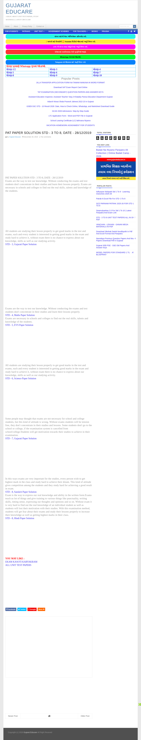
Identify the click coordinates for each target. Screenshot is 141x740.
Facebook (11, 609)
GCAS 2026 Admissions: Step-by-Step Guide (70, 111)
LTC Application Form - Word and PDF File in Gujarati (70, 116)
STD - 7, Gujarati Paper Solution (21, 438)
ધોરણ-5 (10, 72)
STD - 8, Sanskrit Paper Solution (21, 492)
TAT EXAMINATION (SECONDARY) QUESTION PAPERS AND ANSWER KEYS (70, 92)
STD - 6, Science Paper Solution (20, 378)
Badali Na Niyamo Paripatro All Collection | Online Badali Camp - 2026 (113, 153)
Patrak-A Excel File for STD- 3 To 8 (110, 199)
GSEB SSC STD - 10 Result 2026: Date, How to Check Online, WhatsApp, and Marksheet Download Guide (70, 106)
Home (7, 26)
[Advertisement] (48, 157)
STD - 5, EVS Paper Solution (19, 325)
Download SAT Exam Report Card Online (70, 87)
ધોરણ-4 (97, 69)
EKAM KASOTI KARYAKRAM (21, 561)
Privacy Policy (27, 26)
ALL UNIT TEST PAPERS (18, 565)
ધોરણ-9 (53, 75)
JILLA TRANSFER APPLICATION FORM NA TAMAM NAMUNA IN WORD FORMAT (70, 83)
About (16, 26)
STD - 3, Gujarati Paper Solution (21, 244)
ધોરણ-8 (10, 75)
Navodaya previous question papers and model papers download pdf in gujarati (116, 239)
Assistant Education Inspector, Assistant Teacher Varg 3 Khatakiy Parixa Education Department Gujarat (70, 97)
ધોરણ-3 (53, 69)
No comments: (46, 137)
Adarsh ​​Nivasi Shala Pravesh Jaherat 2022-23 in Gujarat (70, 102)
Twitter (22, 609)
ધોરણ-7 (97, 72)
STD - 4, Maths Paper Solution (20, 315)
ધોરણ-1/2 (11, 69)
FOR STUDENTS (11, 31)
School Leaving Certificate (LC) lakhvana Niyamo (70, 121)
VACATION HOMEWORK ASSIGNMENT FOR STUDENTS (70, 125)
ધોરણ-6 (53, 72)
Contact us (40, 26)
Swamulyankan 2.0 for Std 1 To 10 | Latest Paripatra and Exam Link (113, 211)
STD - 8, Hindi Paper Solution (19, 518)
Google (32, 609)
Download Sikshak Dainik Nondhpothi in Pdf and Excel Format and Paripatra (114, 232)
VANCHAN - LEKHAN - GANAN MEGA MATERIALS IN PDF (112, 225)
